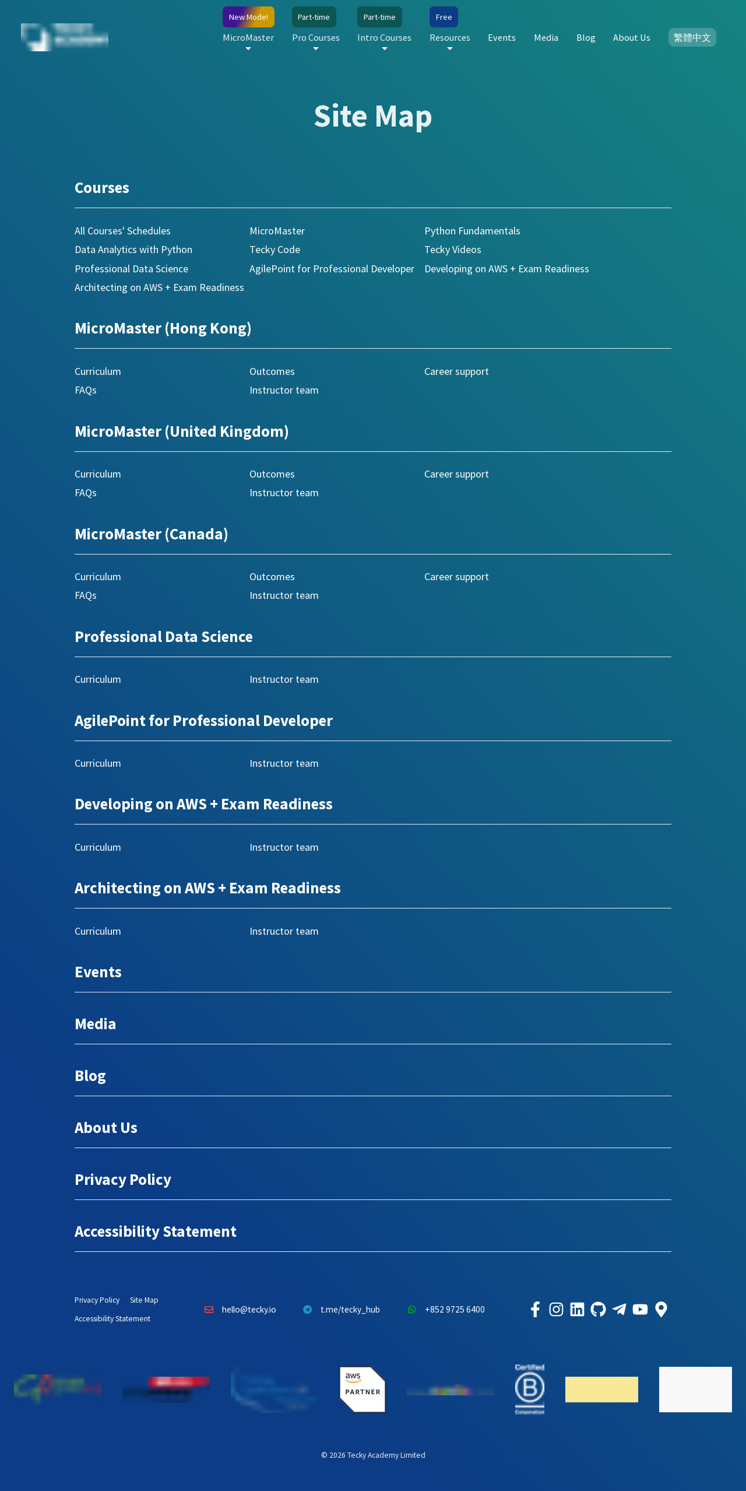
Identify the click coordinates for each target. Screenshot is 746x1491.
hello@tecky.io (237, 1309)
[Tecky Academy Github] (597, 1309)
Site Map (144, 1300)
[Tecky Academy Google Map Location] (660, 1309)
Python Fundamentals (472, 230)
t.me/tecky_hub (339, 1309)
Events (502, 37)
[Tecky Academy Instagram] (556, 1309)
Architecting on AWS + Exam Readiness (159, 287)
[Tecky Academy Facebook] (535, 1309)
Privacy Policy (123, 1179)
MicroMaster (277, 230)
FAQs (86, 390)
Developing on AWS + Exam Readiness (506, 268)
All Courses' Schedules (123, 230)
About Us (631, 37)
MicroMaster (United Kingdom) (182, 431)
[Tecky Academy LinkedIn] (576, 1309)
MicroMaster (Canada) (151, 533)
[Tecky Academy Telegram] (618, 1309)
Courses (102, 187)
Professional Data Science (131, 268)
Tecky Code (274, 249)
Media (546, 37)
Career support (456, 371)
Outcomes (272, 371)
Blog (586, 37)
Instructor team (284, 390)
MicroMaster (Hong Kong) (163, 328)
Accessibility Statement (156, 1231)
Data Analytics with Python (133, 249)
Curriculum (98, 371)
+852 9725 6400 (443, 1309)
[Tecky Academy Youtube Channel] (639, 1309)
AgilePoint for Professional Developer (331, 268)
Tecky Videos (452, 249)
